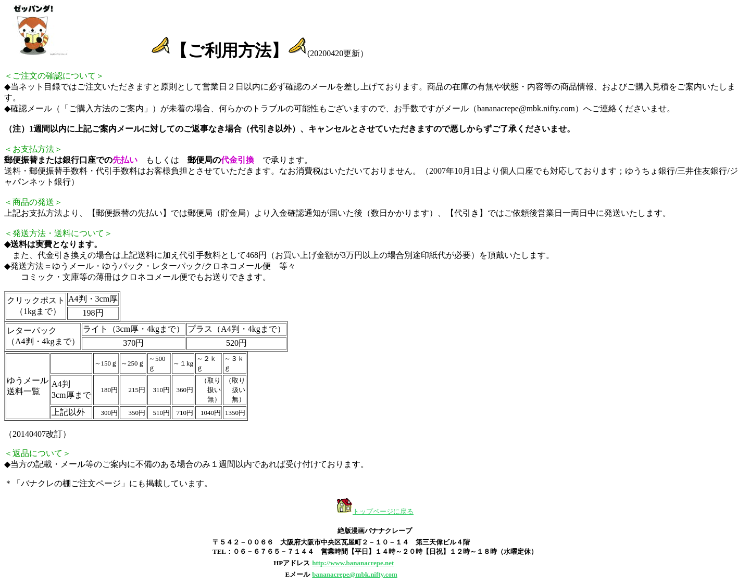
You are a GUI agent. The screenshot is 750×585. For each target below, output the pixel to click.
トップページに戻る (383, 511)
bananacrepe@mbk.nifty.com (354, 574)
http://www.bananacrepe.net (353, 563)
